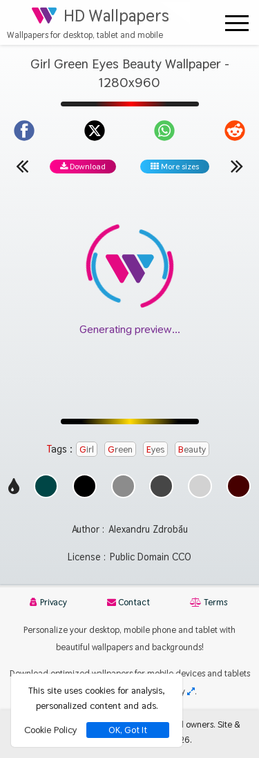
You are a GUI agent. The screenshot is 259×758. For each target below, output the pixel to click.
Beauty (192, 449)
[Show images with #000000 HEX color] (85, 494)
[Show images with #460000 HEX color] (239, 494)
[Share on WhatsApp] (164, 130)
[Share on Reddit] (234, 130)
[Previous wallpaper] (22, 166)
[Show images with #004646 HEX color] (46, 494)
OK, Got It (127, 730)
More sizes (175, 166)
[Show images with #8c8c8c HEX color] (123, 494)
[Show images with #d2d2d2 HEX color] (200, 494)
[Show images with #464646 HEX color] (161, 494)
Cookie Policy (50, 729)
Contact (128, 602)
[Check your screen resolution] (191, 691)
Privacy (48, 602)
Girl (86, 449)
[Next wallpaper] (237, 166)
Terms (208, 602)
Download (83, 166)
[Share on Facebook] (24, 130)
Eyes (155, 449)
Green (120, 449)
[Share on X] (94, 130)
